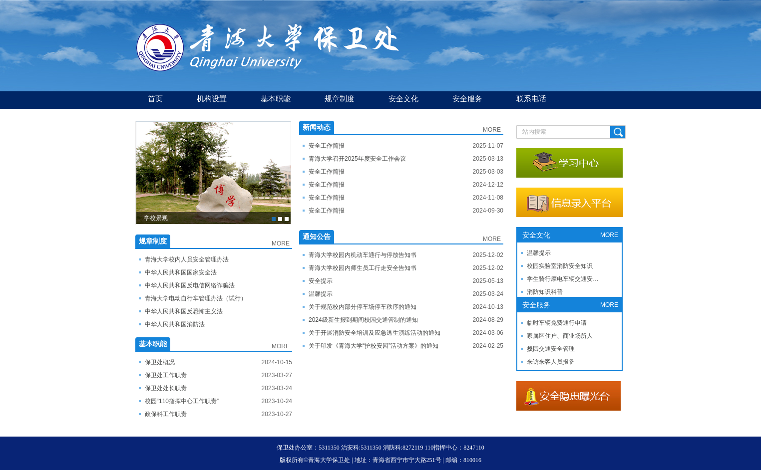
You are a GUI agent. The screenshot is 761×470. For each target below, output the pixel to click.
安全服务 (467, 98)
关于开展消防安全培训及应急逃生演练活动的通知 (374, 332)
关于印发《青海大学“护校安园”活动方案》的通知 (373, 345)
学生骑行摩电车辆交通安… (563, 278)
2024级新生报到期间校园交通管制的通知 (363, 319)
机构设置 (212, 98)
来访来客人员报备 (551, 361)
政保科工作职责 (166, 414)
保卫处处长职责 (166, 388)
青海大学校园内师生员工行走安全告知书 (362, 267)
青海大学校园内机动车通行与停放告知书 (362, 254)
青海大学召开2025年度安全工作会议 (357, 158)
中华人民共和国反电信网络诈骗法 (190, 285)
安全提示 (321, 280)
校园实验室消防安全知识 (560, 265)
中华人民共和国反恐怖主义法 (184, 311)
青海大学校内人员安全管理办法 (187, 259)
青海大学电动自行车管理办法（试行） (196, 298)
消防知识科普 (545, 291)
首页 (155, 98)
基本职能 (276, 98)
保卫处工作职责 (166, 375)
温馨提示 (321, 293)
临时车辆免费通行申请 (557, 322)
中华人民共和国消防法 (175, 324)
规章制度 (340, 98)
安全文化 (403, 98)
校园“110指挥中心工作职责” (182, 401)
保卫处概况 (160, 362)
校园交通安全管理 (551, 348)
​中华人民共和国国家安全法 (181, 272)
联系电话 (531, 98)
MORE (281, 243)
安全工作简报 (327, 145)
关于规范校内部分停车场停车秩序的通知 (362, 306)
